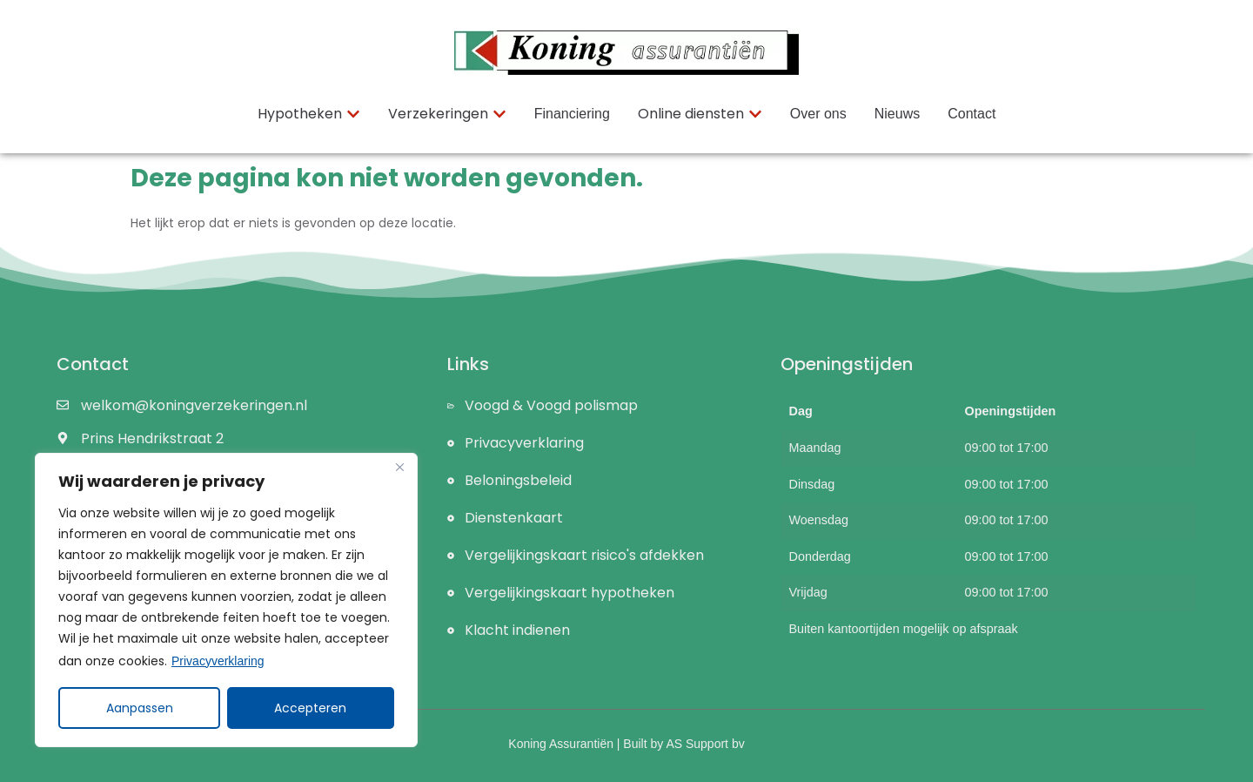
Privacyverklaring (218, 661)
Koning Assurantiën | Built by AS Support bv (626, 744)
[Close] (399, 467)
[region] (226, 600)
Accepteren (311, 708)
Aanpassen (139, 708)
